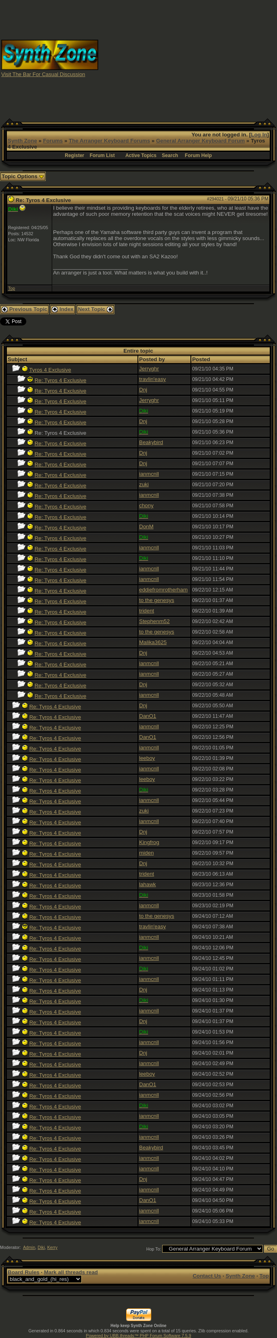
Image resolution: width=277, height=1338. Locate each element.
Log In (259, 135)
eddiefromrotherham (163, 590)
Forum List (102, 155)
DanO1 (147, 716)
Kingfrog (149, 842)
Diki (41, 1247)
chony (146, 505)
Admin (29, 1247)
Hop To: (153, 1249)
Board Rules (24, 1272)
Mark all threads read (71, 1272)
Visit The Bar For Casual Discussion (43, 74)
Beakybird (151, 442)
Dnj (143, 390)
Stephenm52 (154, 621)
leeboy (147, 758)
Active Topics (140, 155)
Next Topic (95, 309)
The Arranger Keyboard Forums (109, 141)
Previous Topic (24, 309)
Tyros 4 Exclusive (50, 370)
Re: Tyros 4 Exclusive (60, 380)
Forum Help (198, 155)
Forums (53, 141)
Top (11, 288)
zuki (144, 484)
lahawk (147, 884)
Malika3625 (153, 642)
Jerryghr (149, 369)
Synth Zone (22, 141)
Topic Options (23, 176)
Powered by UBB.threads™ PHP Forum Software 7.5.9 (138, 1335)
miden (146, 853)
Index (63, 309)
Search (170, 155)
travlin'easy (152, 379)
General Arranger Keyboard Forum (200, 141)
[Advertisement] (188, 58)
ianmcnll (149, 474)
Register (74, 155)
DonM (146, 526)
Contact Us (206, 1276)
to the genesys (156, 600)
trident (146, 611)
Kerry (52, 1247)
